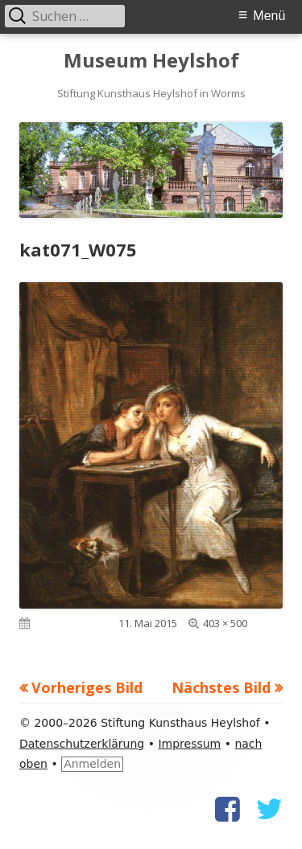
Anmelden (92, 763)
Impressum (189, 743)
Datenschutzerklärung (81, 743)
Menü (269, 16)
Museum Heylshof (151, 60)
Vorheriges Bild (87, 687)
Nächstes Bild (221, 687)
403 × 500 (225, 623)
